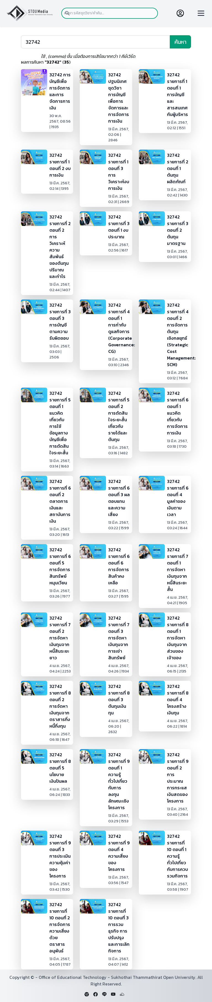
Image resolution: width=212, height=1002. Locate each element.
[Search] (95, 41)
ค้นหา (180, 42)
